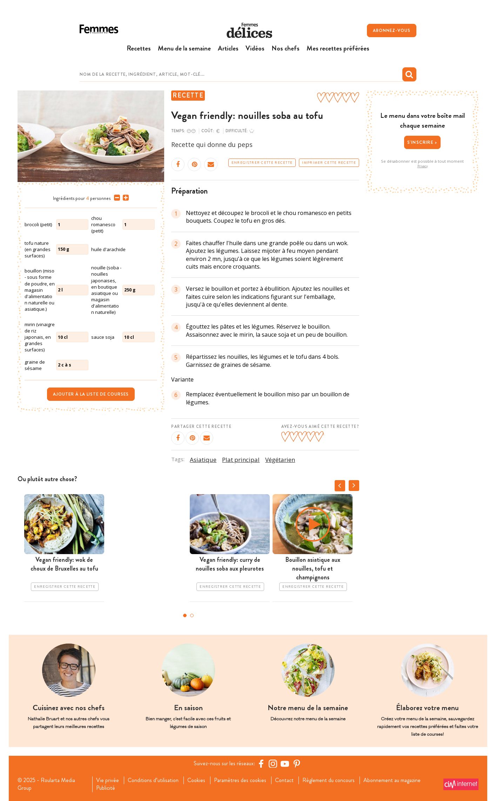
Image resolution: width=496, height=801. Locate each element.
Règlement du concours (328, 780)
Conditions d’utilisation (153, 780)
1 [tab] (185, 615)
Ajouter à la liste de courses (91, 394)
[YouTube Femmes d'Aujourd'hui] (285, 763)
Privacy (422, 166)
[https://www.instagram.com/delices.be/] (273, 763)
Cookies (196, 780)
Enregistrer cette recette (262, 162)
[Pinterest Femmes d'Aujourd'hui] (297, 763)
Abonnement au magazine (392, 780)
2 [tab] (192, 615)
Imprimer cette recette (329, 162)
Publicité (105, 788)
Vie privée (107, 780)
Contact (284, 780)
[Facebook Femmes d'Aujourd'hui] (261, 763)
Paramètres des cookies (240, 780)
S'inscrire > (422, 142)
